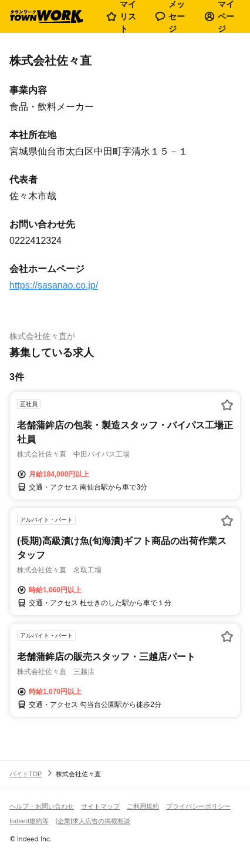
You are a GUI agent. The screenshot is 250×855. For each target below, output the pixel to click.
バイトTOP (25, 773)
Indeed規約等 (29, 820)
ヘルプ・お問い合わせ (41, 806)
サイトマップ (100, 806)
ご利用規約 (143, 806)
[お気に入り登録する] (227, 405)
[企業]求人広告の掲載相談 (93, 820)
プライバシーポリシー (198, 806)
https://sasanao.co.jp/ (53, 285)
